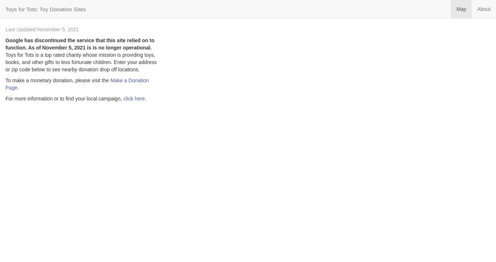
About (484, 9)
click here (134, 99)
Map (461, 9)
